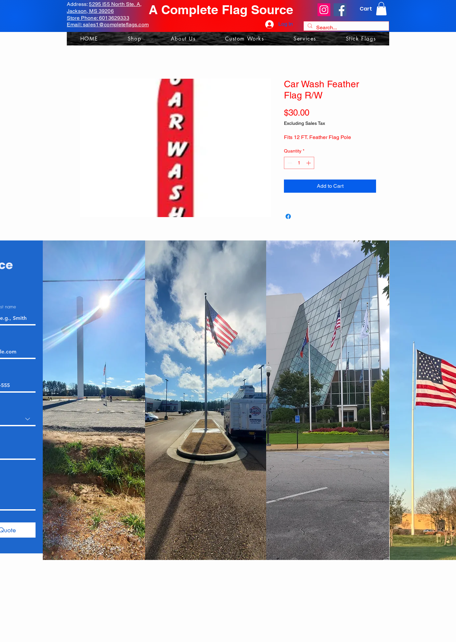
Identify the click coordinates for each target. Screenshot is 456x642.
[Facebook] (340, 9)
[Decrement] (289, 163)
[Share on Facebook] (288, 216)
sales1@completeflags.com (116, 24)
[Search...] (345, 27)
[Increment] (309, 163)
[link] (381, 8)
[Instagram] (323, 9)
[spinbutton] (299, 163)
